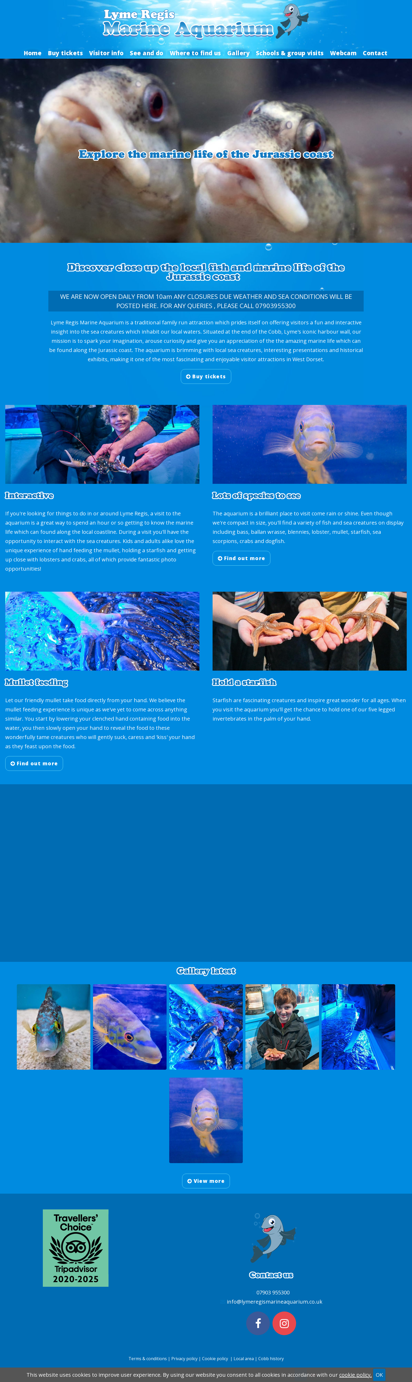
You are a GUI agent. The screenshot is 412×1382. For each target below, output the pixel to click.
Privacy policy (184, 1358)
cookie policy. (355, 1374)
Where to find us (195, 53)
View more (206, 1181)
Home (33, 53)
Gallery (238, 53)
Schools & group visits (290, 53)
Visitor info (106, 53)
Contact (375, 53)
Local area (244, 1358)
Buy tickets (65, 53)
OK (379, 1374)
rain (331, 513)
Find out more (241, 558)
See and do (146, 53)
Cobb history (271, 1358)
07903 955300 (273, 1292)
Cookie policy (215, 1358)
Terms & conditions (147, 1358)
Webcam (343, 53)
